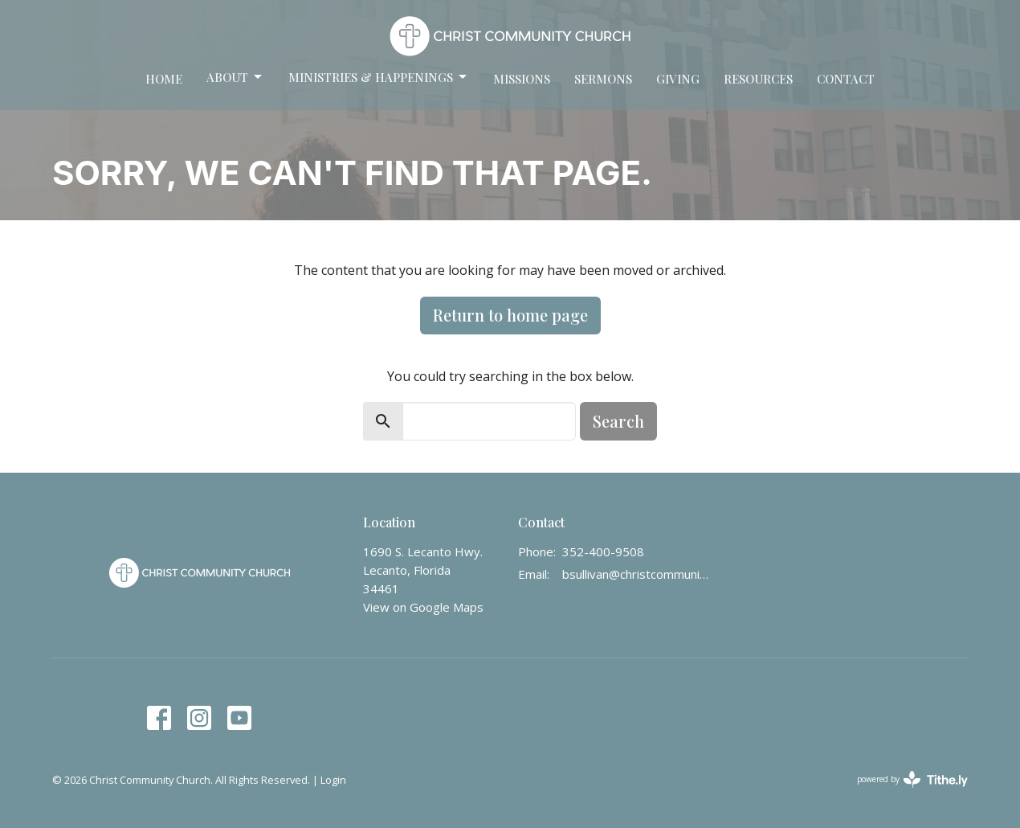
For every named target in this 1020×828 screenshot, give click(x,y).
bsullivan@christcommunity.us (635, 574)
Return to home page (510, 315)
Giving (678, 79)
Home (163, 79)
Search (618, 421)
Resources (758, 79)
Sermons (603, 79)
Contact (846, 79)
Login (333, 780)
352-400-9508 (603, 551)
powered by (912, 779)
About (235, 77)
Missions (521, 79)
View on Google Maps (423, 607)
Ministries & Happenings (378, 77)
